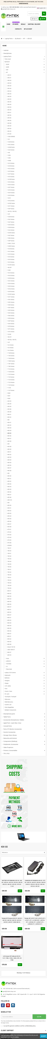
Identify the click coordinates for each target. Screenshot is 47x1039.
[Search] (36, 14)
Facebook (3, 1005)
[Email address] (17, 1016)
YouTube (8, 1005)
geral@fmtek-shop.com (8, 9)
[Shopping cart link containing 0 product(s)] (42, 18)
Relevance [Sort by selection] (5, 852)
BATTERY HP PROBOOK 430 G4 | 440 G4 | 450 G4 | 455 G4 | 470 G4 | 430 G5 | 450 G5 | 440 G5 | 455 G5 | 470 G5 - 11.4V (12, 883)
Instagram (13, 1005)
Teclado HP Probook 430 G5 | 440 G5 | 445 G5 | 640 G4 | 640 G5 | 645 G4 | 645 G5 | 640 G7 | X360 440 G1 (12, 920)
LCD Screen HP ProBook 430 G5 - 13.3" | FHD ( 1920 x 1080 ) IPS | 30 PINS (12, 958)
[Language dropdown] (41, 8)
